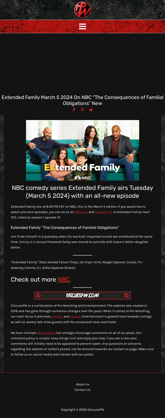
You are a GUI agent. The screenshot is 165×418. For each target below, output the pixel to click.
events (57, 316)
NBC (64, 279)
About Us (82, 384)
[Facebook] (74, 109)
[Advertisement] (82, 65)
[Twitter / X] (82, 109)
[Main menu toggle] (82, 26)
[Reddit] (91, 109)
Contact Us (83, 390)
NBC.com (81, 212)
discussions (46, 333)
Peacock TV (103, 212)
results (75, 316)
